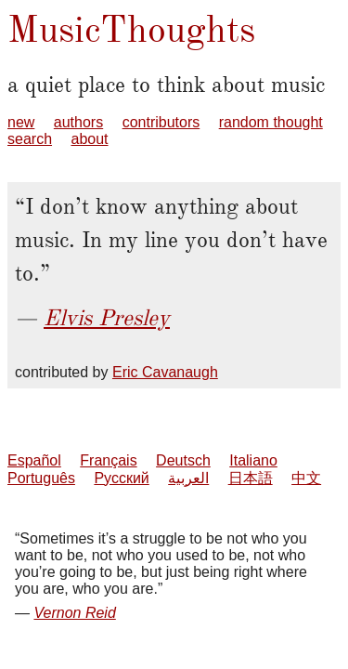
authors (78, 122)
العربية (188, 478)
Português (41, 478)
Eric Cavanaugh (165, 372)
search (29, 139)
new (20, 122)
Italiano (253, 460)
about (89, 139)
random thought (271, 122)
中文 (306, 478)
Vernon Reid (74, 613)
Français (108, 460)
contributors (161, 122)
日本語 (250, 478)
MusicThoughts (131, 29)
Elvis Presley (107, 318)
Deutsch (183, 460)
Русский (121, 478)
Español (34, 460)
